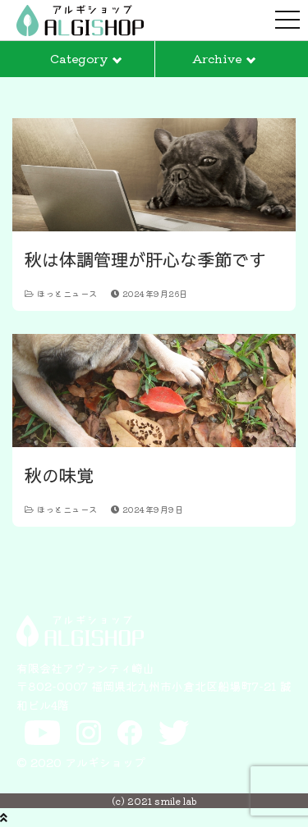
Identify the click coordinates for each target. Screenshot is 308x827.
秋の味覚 (59, 475)
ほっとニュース (61, 293)
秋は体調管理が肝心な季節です (145, 259)
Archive (216, 58)
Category (79, 58)
